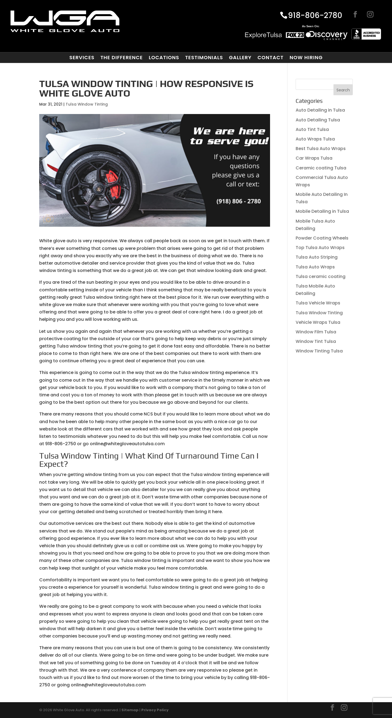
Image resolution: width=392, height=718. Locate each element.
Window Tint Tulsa (316, 341)
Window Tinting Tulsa (319, 351)
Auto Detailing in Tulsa (320, 110)
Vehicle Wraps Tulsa (318, 322)
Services (81, 57)
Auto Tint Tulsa (312, 129)
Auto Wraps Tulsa (315, 139)
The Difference (121, 57)
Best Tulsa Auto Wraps (321, 148)
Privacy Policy (155, 710)
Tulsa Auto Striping (317, 257)
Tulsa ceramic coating (320, 276)
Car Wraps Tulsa (314, 158)
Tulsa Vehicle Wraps (318, 303)
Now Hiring (306, 57)
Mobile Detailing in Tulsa (322, 211)
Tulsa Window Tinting (87, 104)
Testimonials (204, 57)
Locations (164, 57)
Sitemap (130, 710)
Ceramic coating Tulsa (321, 168)
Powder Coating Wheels (322, 238)
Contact (271, 57)
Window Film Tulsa (316, 332)
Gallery (240, 57)
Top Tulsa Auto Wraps (320, 247)
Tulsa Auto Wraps (315, 267)
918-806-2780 (315, 16)
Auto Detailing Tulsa (318, 120)
